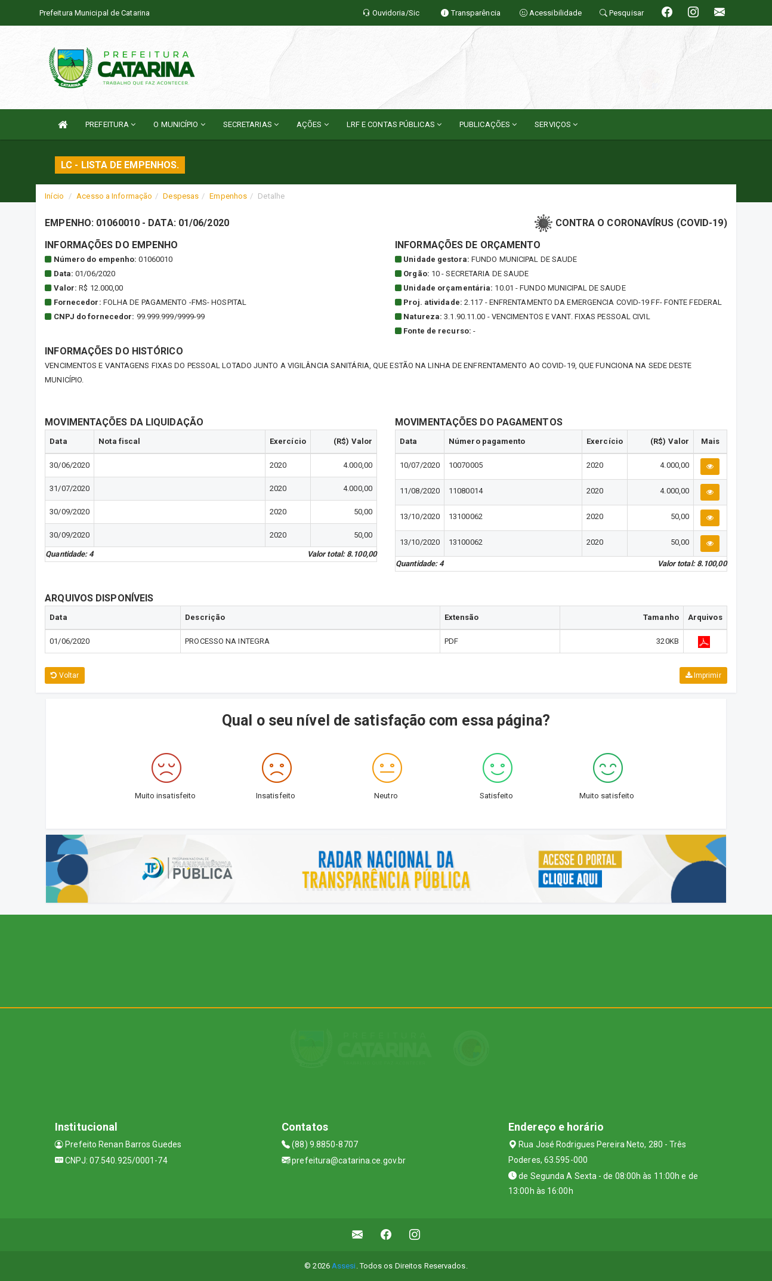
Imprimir (703, 675)
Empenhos (228, 196)
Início (54, 196)
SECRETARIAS (251, 124)
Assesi (344, 1265)
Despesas (181, 196)
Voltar (65, 675)
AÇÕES (313, 124)
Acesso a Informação (114, 196)
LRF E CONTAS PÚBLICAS (394, 124)
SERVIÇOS (556, 124)
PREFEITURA (110, 124)
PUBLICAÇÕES (488, 124)
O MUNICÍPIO (179, 124)
